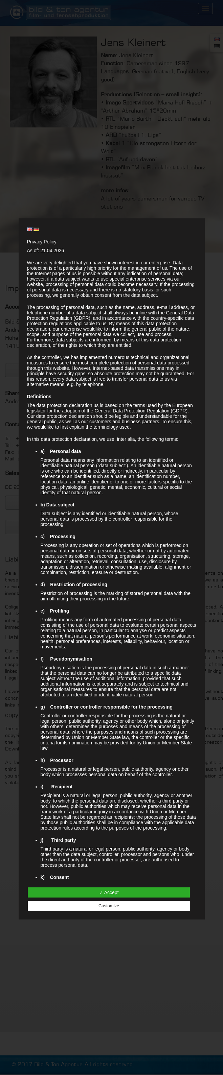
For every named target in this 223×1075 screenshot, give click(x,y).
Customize (108, 905)
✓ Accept (109, 892)
